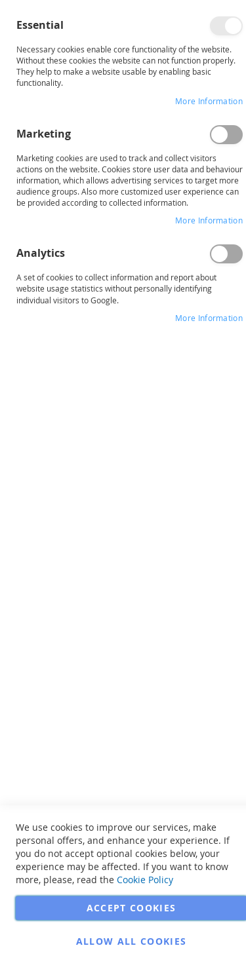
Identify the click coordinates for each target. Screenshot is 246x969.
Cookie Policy (145, 879)
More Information (209, 101)
